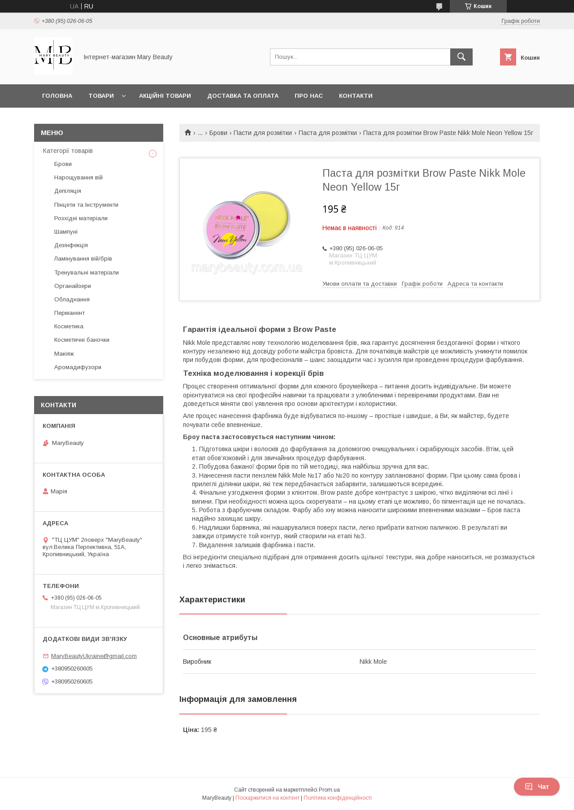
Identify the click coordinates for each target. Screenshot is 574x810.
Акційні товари (165, 95)
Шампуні (66, 231)
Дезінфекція (71, 245)
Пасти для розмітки (263, 132)
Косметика (68, 326)
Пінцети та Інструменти (86, 204)
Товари (101, 95)
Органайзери (72, 286)
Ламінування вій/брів (83, 258)
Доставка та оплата (242, 95)
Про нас (309, 95)
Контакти (356, 95)
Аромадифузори (77, 367)
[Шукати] (461, 56)
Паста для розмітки (328, 132)
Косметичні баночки (81, 339)
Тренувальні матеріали (86, 272)
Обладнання (72, 299)
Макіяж (64, 353)
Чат (537, 787)
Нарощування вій (78, 177)
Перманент (69, 312)
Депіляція (67, 190)
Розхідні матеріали (81, 218)
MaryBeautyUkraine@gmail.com (94, 656)
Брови (218, 132)
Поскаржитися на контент (267, 798)
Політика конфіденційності (338, 798)
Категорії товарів (68, 150)
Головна (57, 95)
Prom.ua (329, 790)
